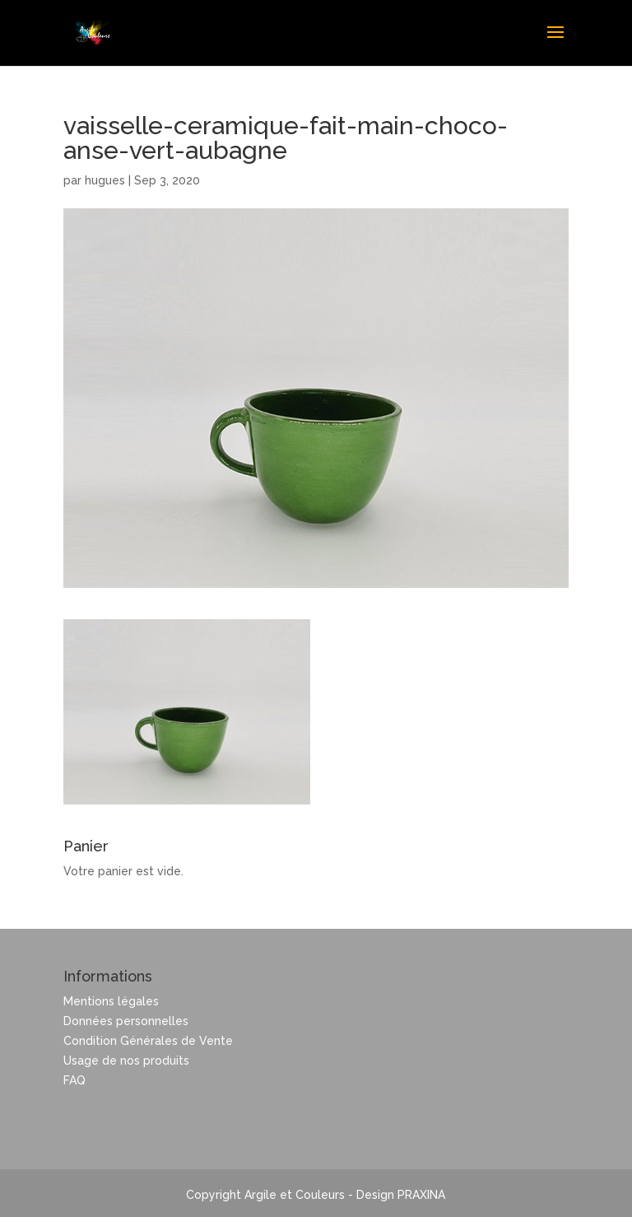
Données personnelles (125, 1021)
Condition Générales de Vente (148, 1040)
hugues (105, 180)
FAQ (74, 1080)
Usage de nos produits (126, 1060)
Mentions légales (111, 1001)
